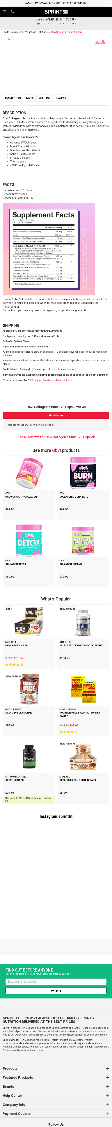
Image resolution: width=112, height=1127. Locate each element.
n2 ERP (85, 1120)
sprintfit (65, 816)
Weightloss (30, 32)
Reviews (61, 97)
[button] (4, 11)
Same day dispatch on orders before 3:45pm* (56, 3)
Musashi (22, 1025)
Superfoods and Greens (22, 1018)
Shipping (45, 97)
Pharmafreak (9, 1025)
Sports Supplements (13, 32)
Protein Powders (59, 1014)
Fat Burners (44, 32)
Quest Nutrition (85, 1021)
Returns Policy (64, 380)
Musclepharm (101, 1021)
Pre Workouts (76, 1014)
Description (13, 97)
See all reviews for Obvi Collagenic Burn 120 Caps (56, 437)
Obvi (56, 450)
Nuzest (54, 1021)
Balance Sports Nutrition (26, 1021)
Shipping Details (41, 380)
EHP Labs (45, 1021)
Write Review (56, 415)
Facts (29, 97)
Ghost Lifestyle (68, 1021)
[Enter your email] (56, 956)
